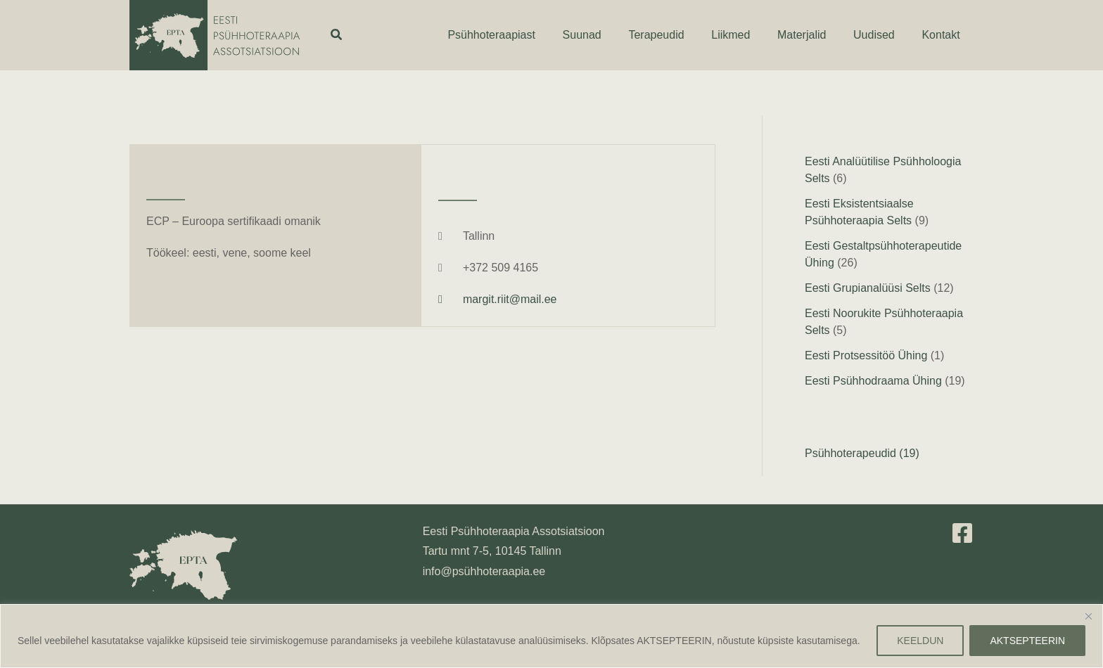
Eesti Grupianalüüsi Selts (868, 288)
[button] (337, 35)
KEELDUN (920, 640)
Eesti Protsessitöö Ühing (866, 355)
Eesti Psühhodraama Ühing (873, 381)
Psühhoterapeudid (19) (862, 453)
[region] (551, 636)
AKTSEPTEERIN (1027, 640)
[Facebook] (962, 533)
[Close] (1088, 616)
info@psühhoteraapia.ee (484, 571)
